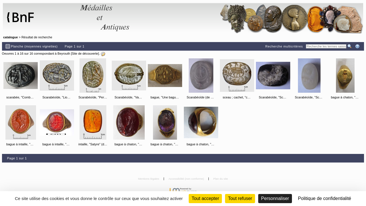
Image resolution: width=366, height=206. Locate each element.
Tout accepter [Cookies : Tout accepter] (205, 198)
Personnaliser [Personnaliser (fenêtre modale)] (275, 198)
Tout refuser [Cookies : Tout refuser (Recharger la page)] (240, 198)
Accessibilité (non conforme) (186, 178)
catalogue (10, 37)
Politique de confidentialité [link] (324, 198)
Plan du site (220, 178)
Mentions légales (149, 178)
